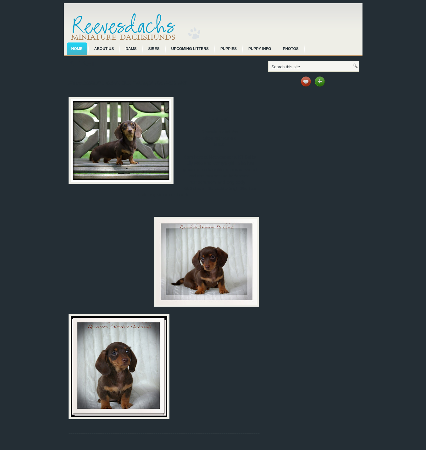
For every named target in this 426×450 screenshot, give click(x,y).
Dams (130, 49)
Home (77, 49)
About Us (104, 49)
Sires (154, 49)
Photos (290, 49)
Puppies (228, 49)
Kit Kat (82, 63)
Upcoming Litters (190, 49)
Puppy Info (259, 49)
